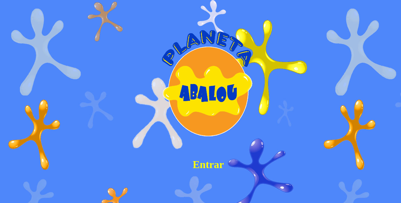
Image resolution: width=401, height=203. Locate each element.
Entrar (208, 164)
